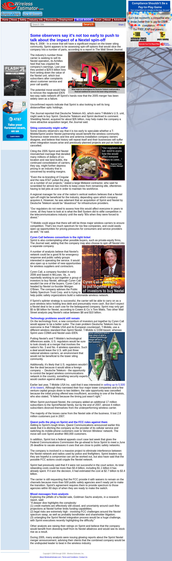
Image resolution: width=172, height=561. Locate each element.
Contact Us (83, 557)
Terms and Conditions (70, 557)
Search (89, 24)
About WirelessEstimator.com (50, 557)
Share (121, 25)
